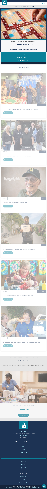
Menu (43, 4)
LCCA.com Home (32, 1)
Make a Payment (42, 1)
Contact (23, 450)
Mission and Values (23, 476)
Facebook (23, 464)
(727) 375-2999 (23, 435)
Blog (37, 63)
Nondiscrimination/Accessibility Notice (32, 487)
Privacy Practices (18, 487)
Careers (23, 449)
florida (18, 63)
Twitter (23, 465)
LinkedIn (23, 467)
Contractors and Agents (23, 482)
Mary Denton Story (24, 478)
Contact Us (23, 60)
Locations (14, 63)
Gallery (23, 446)
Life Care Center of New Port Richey (28, 63)
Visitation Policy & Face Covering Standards (23, 6)
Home (9, 63)
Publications (23, 462)
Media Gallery (23, 461)
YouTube (23, 468)
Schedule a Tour (23, 57)
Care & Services (23, 445)
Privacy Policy (9, 487)
